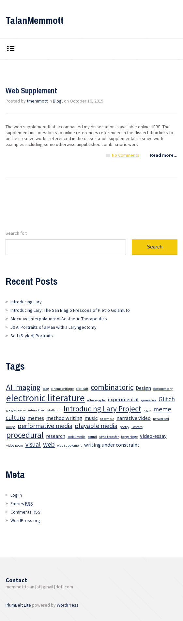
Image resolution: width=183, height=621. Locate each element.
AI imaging (23, 387)
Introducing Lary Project (102, 408)
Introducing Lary (26, 302)
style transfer (109, 437)
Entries (21, 503)
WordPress (68, 605)
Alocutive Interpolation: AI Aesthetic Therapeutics (58, 319)
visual (33, 444)
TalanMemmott (35, 20)
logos (147, 410)
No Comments (125, 155)
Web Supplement (31, 90)
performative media (45, 426)
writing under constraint (112, 444)
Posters (137, 427)
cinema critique (62, 389)
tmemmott (37, 101)
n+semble (107, 419)
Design (143, 388)
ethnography (96, 400)
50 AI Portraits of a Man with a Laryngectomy (53, 327)
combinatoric (112, 387)
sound (92, 437)
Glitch (167, 399)
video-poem (14, 445)
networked (161, 419)
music (91, 418)
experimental (123, 399)
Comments (25, 512)
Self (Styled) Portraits (31, 336)
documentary (163, 389)
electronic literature (45, 398)
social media (76, 437)
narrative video (133, 418)
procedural (25, 435)
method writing (64, 418)
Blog (57, 101)
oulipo (10, 427)
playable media (96, 426)
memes (35, 418)
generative (148, 400)
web (49, 444)
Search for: (16, 233)
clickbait (82, 389)
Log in (16, 495)
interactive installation (44, 410)
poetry (124, 427)
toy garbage (129, 437)
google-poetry (16, 410)
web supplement (69, 445)
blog (46, 389)
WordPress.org (25, 520)
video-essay (153, 436)
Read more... (163, 155)
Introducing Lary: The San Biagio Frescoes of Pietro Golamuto (70, 310)
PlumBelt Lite (18, 605)
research (55, 436)
